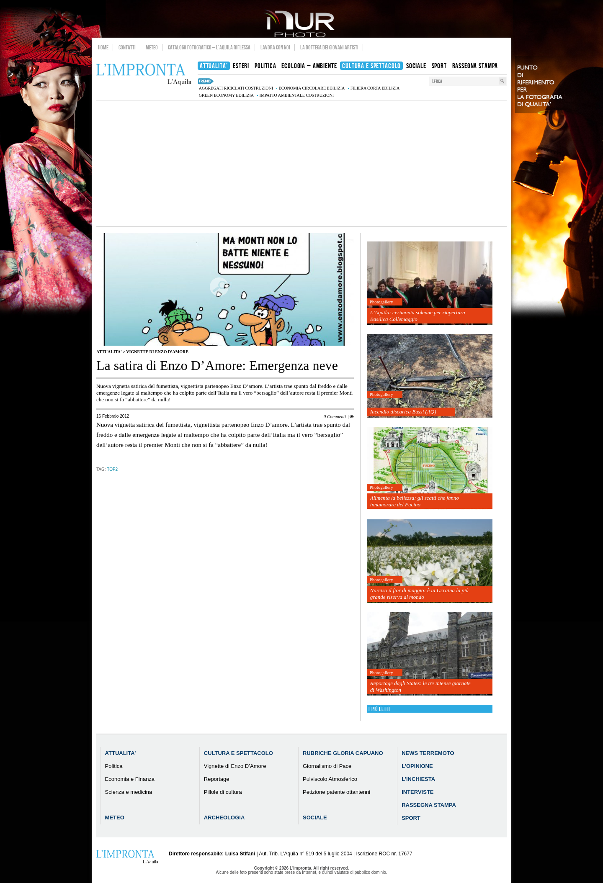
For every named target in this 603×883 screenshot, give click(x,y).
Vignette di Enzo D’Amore (157, 351)
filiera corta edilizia (374, 88)
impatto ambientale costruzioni (297, 95)
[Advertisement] (301, 163)
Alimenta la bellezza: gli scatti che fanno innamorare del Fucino (414, 501)
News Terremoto (428, 753)
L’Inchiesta (418, 779)
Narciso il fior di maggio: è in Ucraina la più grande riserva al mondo (419, 593)
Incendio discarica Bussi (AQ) (403, 411)
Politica (114, 766)
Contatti (127, 47)
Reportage (216, 779)
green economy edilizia (226, 95)
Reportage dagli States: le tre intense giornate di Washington (420, 686)
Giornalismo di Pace (327, 766)
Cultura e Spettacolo (238, 753)
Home (103, 47)
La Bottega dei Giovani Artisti (329, 47)
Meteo (152, 47)
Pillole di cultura (223, 792)
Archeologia (224, 817)
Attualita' (109, 351)
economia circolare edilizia (312, 88)
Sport (411, 818)
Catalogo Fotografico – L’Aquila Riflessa (209, 47)
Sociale (315, 817)
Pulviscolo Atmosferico (330, 779)
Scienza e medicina (128, 792)
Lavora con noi (275, 47)
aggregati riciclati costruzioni (236, 88)
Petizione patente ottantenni (336, 792)
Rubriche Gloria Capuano (343, 753)
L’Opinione (417, 766)
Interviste (417, 792)
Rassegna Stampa (429, 805)
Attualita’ (120, 753)
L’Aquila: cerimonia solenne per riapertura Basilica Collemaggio (417, 315)
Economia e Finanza (130, 779)
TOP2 (112, 469)
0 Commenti (335, 416)
